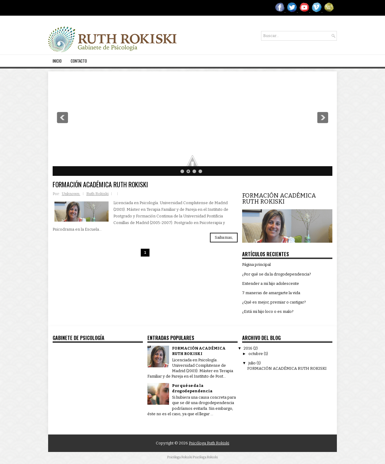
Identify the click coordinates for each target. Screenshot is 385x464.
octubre (256, 353)
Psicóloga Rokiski (205, 457)
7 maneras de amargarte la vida (271, 293)
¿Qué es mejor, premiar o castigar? (274, 302)
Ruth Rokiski (97, 194)
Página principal (256, 264)
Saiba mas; (224, 237)
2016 (248, 348)
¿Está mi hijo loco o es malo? (268, 311)
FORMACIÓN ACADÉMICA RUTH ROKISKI (100, 184)
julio (252, 363)
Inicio (57, 61)
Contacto (79, 61)
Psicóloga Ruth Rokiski (209, 443)
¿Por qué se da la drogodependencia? (276, 274)
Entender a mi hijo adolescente (270, 283)
